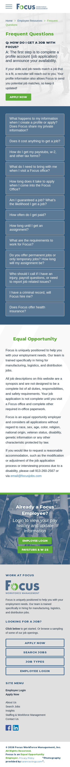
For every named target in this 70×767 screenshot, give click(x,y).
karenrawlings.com (31, 761)
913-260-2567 (45, 471)
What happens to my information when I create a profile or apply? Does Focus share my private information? (34, 124)
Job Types (35, 661)
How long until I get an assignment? (26, 227)
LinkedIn (15, 728)
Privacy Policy (27, 758)
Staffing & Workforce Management (25, 714)
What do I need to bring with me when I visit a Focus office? (33, 168)
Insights (10, 710)
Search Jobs (35, 652)
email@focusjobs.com (26, 476)
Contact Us (12, 719)
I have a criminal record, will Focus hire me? (30, 294)
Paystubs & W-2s (35, 549)
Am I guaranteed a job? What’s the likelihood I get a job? (33, 202)
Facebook (8, 728)
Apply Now (18, 97)
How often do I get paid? (28, 215)
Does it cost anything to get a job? (35, 141)
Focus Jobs (32, 6)
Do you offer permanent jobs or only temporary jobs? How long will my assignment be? (33, 259)
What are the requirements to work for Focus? (31, 242)
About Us (11, 702)
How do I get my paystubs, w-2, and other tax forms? (33, 154)
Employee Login (35, 540)
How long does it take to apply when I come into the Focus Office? (32, 185)
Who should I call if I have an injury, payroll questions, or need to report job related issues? (34, 278)
